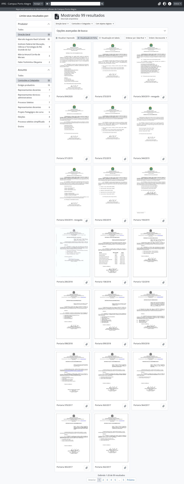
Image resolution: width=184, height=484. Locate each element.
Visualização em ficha (87, 38)
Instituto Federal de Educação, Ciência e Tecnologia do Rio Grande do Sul (34, 47)
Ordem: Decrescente (157, 38)
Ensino (34, 127)
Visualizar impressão (65, 38)
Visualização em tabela (109, 38)
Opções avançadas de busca (72, 30)
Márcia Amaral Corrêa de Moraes (34, 56)
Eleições (34, 117)
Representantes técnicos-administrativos (34, 96)
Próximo (130, 480)
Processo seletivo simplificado (34, 122)
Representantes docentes (34, 90)
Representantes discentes (34, 108)
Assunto (22, 69)
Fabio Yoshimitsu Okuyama (34, 62)
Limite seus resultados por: (34, 15)
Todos (20, 29)
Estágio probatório (34, 86)
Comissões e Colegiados (34, 81)
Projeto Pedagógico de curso (34, 113)
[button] (159, 3)
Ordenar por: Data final (135, 38)
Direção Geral (34, 35)
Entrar (177, 4)
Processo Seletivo (34, 103)
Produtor (23, 23)
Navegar (37, 4)
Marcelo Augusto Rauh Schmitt (34, 40)
